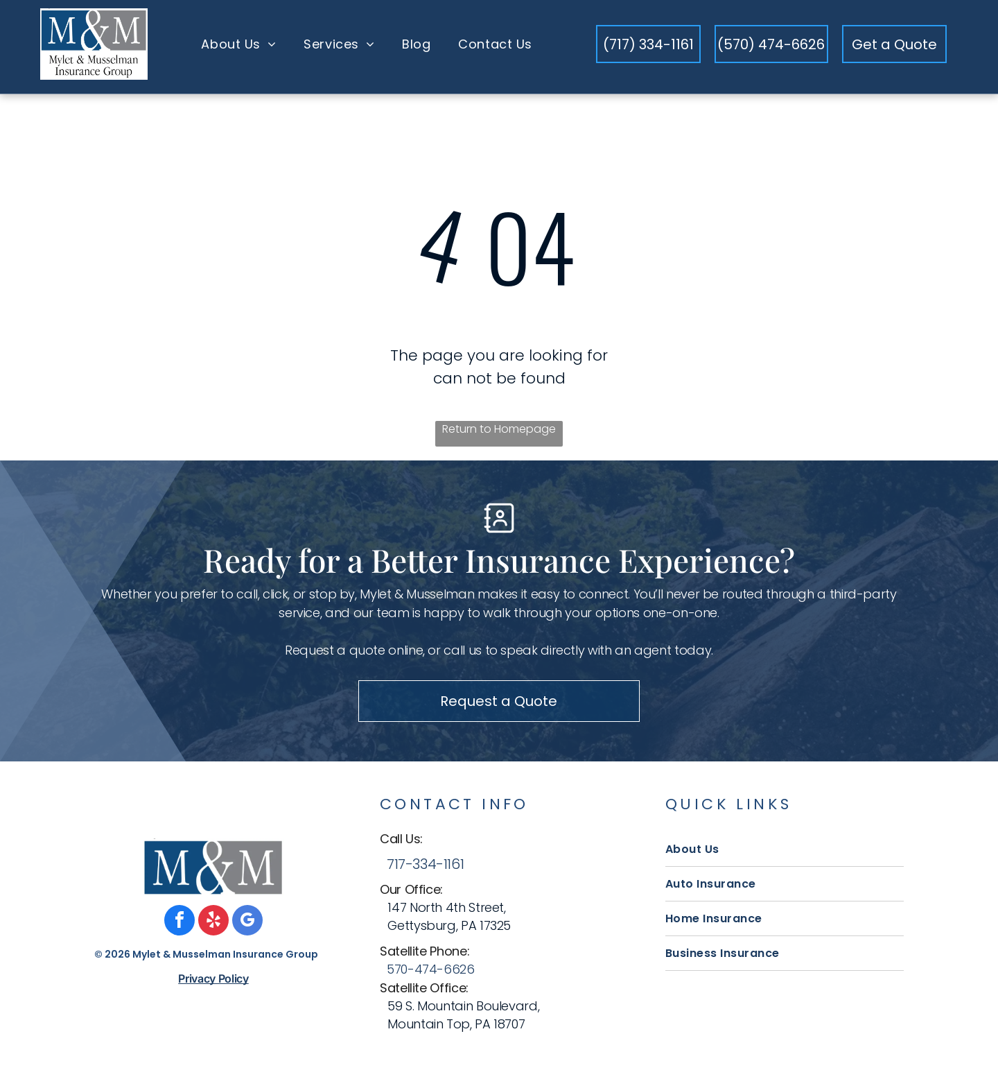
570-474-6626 (431, 974)
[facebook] (179, 927)
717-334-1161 (425, 869)
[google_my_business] (247, 927)
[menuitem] (238, 50)
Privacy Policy (213, 984)
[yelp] (213, 927)
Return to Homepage (499, 435)
